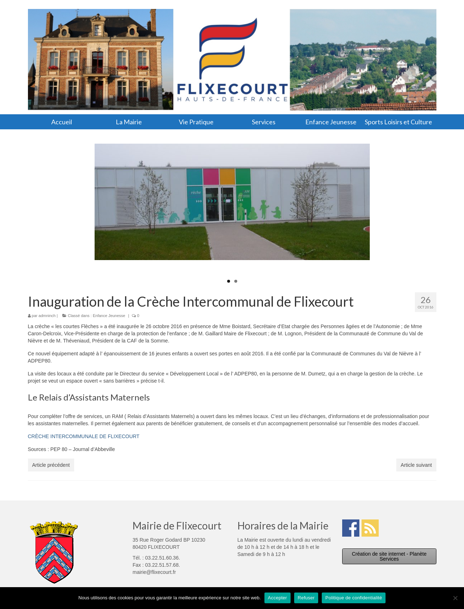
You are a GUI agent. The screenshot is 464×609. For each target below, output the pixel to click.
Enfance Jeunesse (109, 315)
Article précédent (51, 465)
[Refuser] (455, 597)
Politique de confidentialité (353, 597)
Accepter (277, 597)
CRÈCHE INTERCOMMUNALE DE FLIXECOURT (84, 436)
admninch (47, 315)
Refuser (306, 597)
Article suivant (416, 465)
